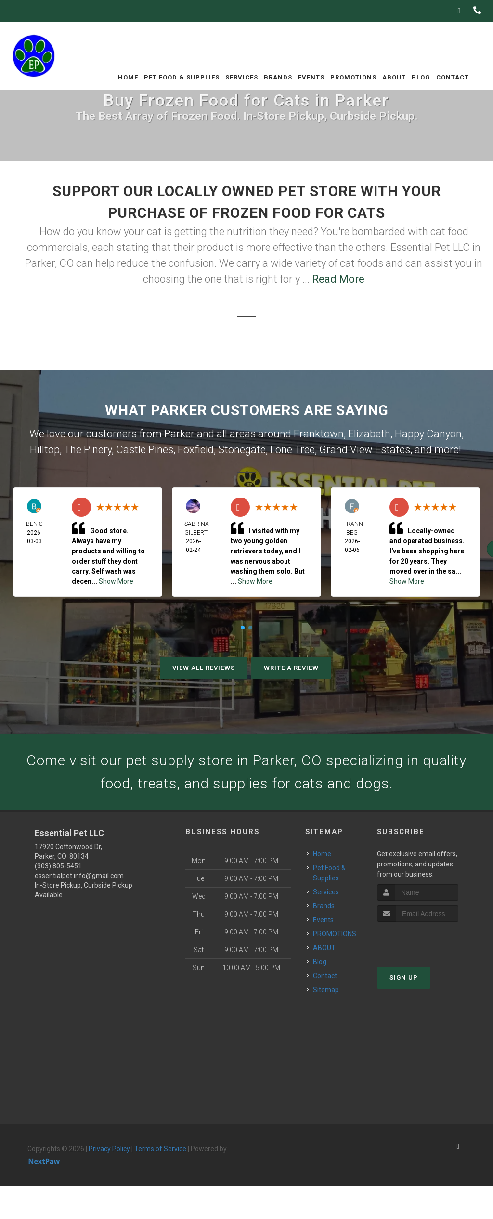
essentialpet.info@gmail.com (79, 875)
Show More (116, 581)
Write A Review (291, 667)
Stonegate (242, 450)
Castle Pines (144, 450)
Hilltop (45, 450)
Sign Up (403, 977)
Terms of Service (160, 1149)
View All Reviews (203, 667)
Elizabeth (369, 434)
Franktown (319, 434)
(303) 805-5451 (58, 866)
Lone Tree (292, 450)
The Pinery (88, 450)
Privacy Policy (109, 1149)
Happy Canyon (428, 434)
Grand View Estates (364, 450)
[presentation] (428, 940)
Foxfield (196, 450)
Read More (338, 279)
